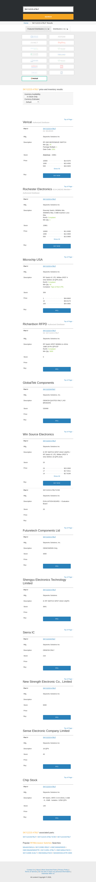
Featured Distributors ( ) (38, 29)
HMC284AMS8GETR (31, 850)
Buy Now (57, 175)
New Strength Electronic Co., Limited (48, 681)
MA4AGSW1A (28, 847)
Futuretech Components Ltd (42, 530)
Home (26, 23)
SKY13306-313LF (30, 853)
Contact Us (31, 870)
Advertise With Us (48, 873)
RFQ (56, 310)
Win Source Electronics (39, 434)
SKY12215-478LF (49, 129)
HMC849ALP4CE (45, 853)
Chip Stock (31, 780)
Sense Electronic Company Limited (47, 730)
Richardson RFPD (44, 324)
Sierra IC (29, 632)
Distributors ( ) (60, 29)
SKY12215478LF (49, 389)
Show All (57, 169)
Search (48, 17)
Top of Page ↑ (68, 119)
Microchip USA (33, 259)
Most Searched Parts (49, 870)
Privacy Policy (63, 870)
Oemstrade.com (48, 2)
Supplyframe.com (59, 877)
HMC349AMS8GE (58, 847)
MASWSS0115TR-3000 (63, 853)
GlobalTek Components (39, 382)
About (38, 870)
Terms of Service (31, 872)
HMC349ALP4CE (63, 850)
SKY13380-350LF (42, 847)
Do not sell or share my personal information (54, 872)
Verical (36, 122)
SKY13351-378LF (48, 850)
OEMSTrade (48, 866)
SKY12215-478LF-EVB (47, 837)
